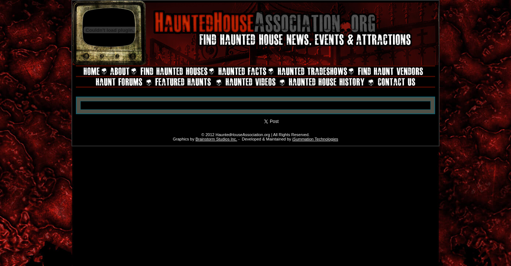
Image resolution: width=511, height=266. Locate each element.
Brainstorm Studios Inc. (216, 139)
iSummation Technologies (315, 139)
